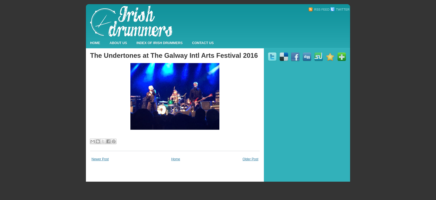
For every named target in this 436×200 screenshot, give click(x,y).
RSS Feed (319, 9)
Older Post (250, 159)
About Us (118, 43)
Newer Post (100, 159)
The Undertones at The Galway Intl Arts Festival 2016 (174, 55)
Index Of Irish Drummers (160, 43)
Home (95, 43)
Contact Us (203, 43)
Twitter (340, 9)
